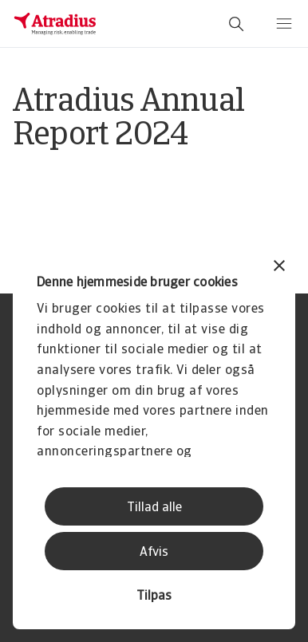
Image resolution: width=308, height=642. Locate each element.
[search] (236, 23)
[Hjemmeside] (55, 24)
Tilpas (154, 596)
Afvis (154, 552)
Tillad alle (154, 508)
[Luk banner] (279, 267)
